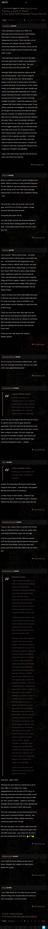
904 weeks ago (38, 164)
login (35, 8)
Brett (4, 888)
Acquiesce (7, 26)
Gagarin (5, 250)
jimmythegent (7, 571)
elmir (4, 462)
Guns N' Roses (20, 11)
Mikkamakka (7, 856)
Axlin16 (5, 175)
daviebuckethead (9, 522)
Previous (11, 20)
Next (43, 20)
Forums (6, 11)
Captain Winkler (8, 357)
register (28, 8)
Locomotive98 (7, 388)
